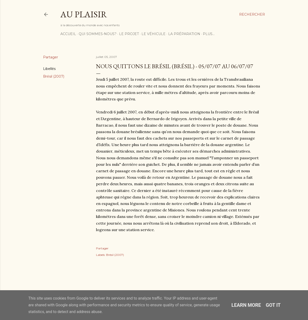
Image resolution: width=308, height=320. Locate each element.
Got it (273, 305)
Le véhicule (153, 34)
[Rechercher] (252, 14)
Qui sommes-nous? (97, 34)
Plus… (209, 34)
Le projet (129, 34)
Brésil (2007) (53, 76)
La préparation (184, 34)
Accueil (68, 34)
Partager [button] (50, 57)
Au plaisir (83, 14)
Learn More (246, 305)
